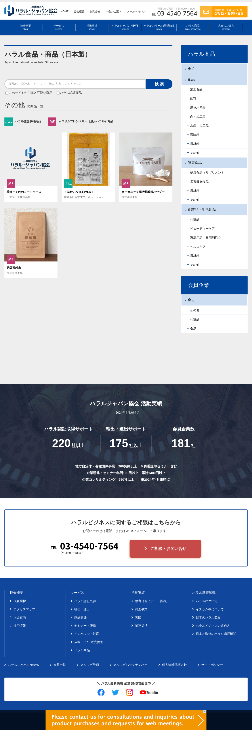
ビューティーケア (202, 228)
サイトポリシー (212, 665)
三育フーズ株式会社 (19, 197)
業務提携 (141, 625)
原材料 (194, 144)
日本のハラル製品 (208, 617)
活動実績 (92, 27)
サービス (58, 27)
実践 (138, 617)
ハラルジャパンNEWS (125, 27)
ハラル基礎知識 (204, 592)
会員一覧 (59, 665)
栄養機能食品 (199, 181)
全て (191, 69)
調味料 (194, 134)
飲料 (193, 98)
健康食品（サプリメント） (208, 172)
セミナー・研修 (85, 625)
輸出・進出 (82, 609)
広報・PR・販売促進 (88, 642)
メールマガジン (136, 11)
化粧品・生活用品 (202, 209)
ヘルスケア (198, 246)
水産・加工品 (199, 125)
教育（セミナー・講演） (152, 601)
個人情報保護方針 (174, 665)
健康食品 (195, 163)
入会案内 (19, 617)
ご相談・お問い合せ (168, 548)
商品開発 (80, 617)
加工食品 (196, 89)
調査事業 (141, 609)
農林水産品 (198, 107)
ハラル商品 (192, 27)
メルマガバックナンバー (130, 665)
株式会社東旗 (129, 197)
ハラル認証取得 (85, 601)
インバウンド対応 (86, 634)
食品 (191, 79)
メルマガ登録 (89, 665)
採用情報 (19, 625)
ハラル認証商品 (69, 92)
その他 (194, 153)
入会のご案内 (114, 11)
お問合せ (95, 11)
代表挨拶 (19, 601)
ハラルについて (207, 601)
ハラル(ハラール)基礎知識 (159, 27)
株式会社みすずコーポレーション (84, 197)
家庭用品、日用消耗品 (205, 237)
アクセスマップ (24, 609)
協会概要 (79, 11)
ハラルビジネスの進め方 (213, 625)
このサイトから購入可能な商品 (29, 92)
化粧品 (194, 219)
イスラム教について (210, 609)
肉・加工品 (198, 116)
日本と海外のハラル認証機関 (216, 634)
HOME (65, 11)
